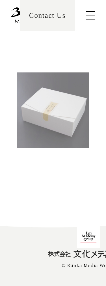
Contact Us (47, 15)
